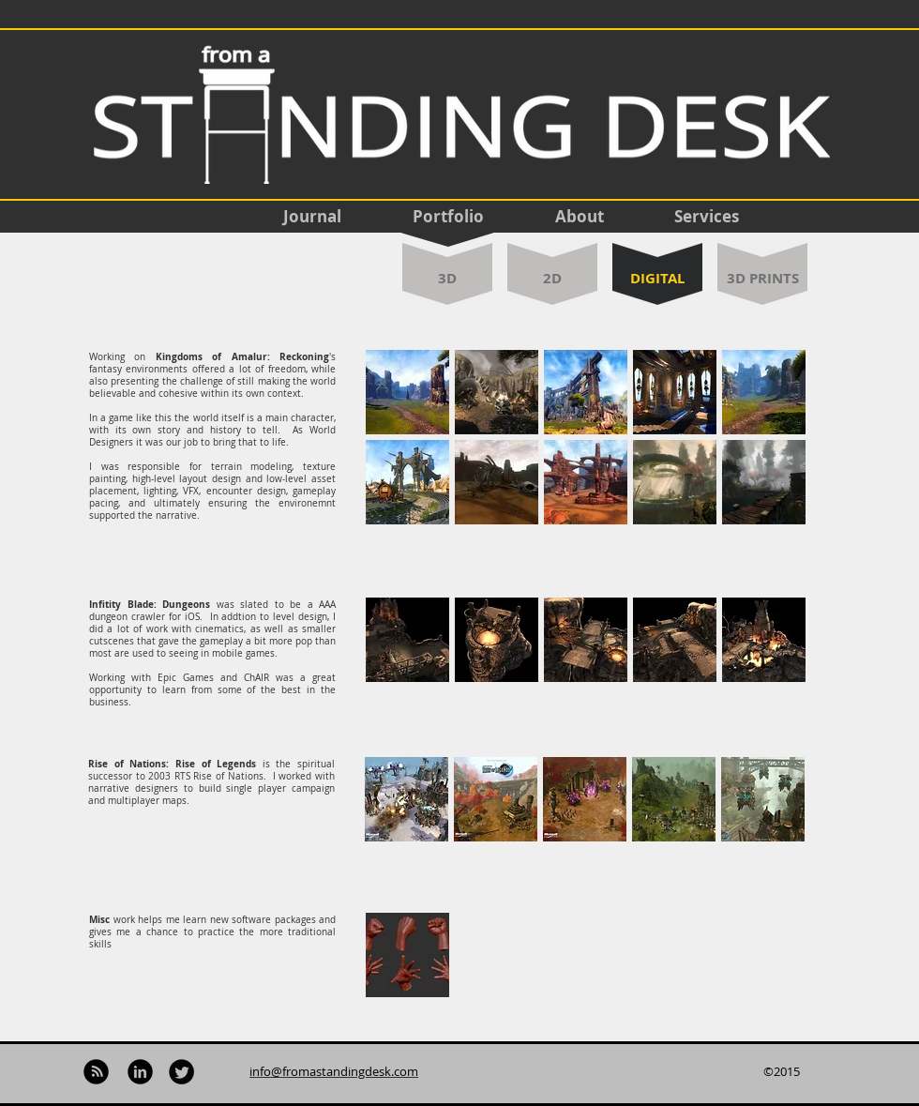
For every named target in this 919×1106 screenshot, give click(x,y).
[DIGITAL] (657, 278)
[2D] (552, 278)
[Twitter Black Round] (181, 1071)
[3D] (447, 278)
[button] (407, 392)
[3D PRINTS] (762, 278)
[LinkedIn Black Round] (140, 1071)
